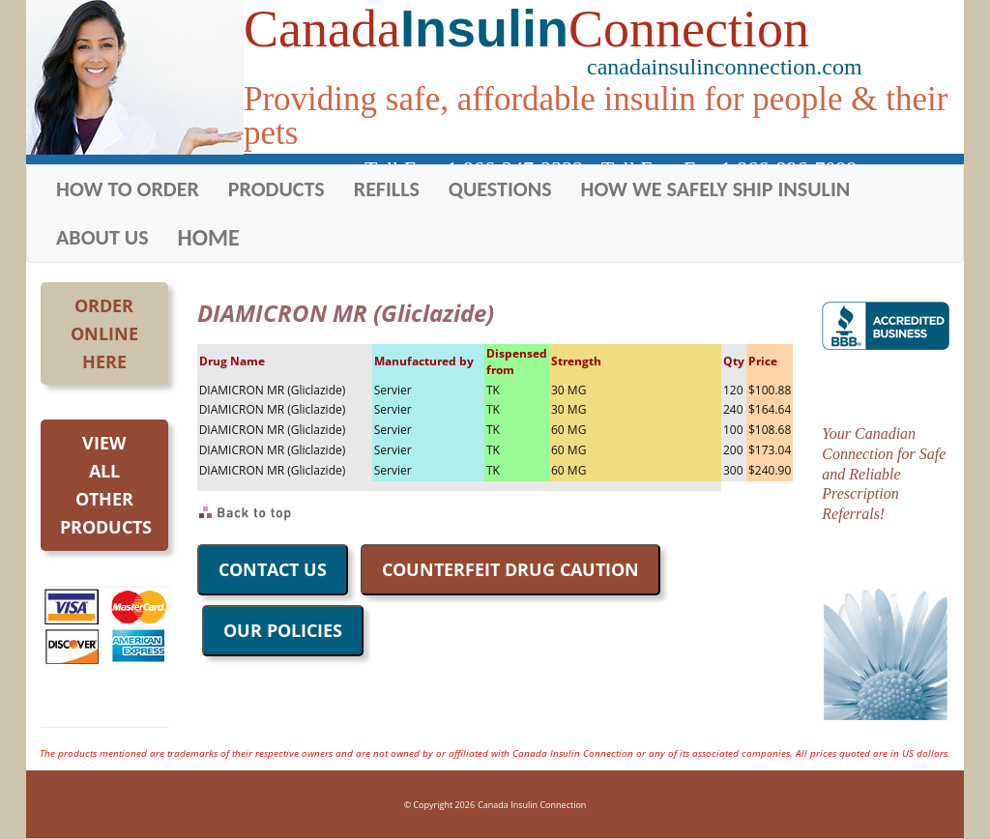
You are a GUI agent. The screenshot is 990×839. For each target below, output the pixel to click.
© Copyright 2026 (439, 804)
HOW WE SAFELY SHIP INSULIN (716, 189)
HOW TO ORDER (127, 189)
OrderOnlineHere (104, 333)
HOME (209, 237)
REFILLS (387, 189)
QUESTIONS (500, 189)
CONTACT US (272, 569)
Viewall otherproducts (106, 484)
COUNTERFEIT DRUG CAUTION (510, 569)
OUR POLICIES (282, 630)
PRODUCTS (276, 189)
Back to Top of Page (246, 513)
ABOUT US (102, 237)
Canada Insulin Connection (532, 804)
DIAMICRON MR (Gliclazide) (272, 390)
